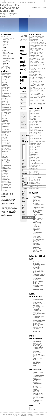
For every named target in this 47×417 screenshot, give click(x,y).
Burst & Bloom (37, 261)
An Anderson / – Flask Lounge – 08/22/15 (36, 82)
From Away (33, 118)
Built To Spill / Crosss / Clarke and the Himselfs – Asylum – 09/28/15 (37, 49)
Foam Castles (37, 206)
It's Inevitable (33, 122)
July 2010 (4, 153)
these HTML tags (24, 169)
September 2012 (6, 112)
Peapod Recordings (38, 270)
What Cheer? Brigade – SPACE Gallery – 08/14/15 (37, 98)
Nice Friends (36, 268)
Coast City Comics (38, 308)
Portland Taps (34, 152)
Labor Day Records (38, 266)
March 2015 (5, 85)
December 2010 (6, 145)
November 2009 (6, 165)
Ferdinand (36, 309)
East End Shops (34, 113)
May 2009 (4, 175)
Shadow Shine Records (37, 279)
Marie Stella (36, 228)
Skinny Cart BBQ (37, 321)
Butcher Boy (36, 200)
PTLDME (32, 155)
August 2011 (5, 132)
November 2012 (6, 109)
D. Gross (35, 203)
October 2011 (5, 129)
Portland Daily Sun (38, 346)
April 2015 (5, 84)
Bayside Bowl (37, 302)
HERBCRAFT (36, 213)
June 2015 (5, 81)
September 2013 (6, 96)
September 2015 (6, 76)
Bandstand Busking (38, 375)
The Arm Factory (37, 326)
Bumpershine (37, 378)
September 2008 (6, 187)
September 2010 (6, 150)
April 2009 (5, 176)
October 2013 (5, 95)
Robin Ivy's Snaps (35, 157)
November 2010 (6, 146)
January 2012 (5, 125)
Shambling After (34, 162)
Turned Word (36, 288)
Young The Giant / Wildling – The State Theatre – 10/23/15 (38, 43)
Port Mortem (36, 344)
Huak (34, 217)
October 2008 (5, 186)
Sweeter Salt (33, 169)
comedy (5, 39)
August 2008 (5, 189)
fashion (5, 42)
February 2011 (6, 142)
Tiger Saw (36, 243)
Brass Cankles (34, 112)
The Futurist (36, 396)
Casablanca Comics (38, 306)
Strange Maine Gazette (36, 163)
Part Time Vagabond (35, 135)
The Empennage (34, 171)
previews (5, 57)
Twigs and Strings (35, 180)
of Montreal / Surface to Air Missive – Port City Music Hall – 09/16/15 (37, 60)
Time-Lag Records (38, 327)
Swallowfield (33, 166)
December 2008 (6, 182)
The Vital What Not (35, 179)
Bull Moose (36, 305)
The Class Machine (38, 239)
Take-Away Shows (38, 393)
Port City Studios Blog (36, 138)
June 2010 (5, 154)
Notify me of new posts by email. (24, 213)
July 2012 (4, 115)
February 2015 (6, 87)
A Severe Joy (36, 196)
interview (5, 52)
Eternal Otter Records (39, 264)
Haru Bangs (36, 211)
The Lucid (36, 240)
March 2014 (5, 90)
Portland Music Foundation (37, 318)
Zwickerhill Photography (36, 330)
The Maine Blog (34, 173)
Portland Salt (33, 151)
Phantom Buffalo (37, 232)
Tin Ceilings (36, 244)
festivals (5, 44)
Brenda (35, 199)
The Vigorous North (35, 177)
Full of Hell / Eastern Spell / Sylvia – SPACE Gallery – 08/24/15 (37, 79)
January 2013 (5, 106)
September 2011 (6, 131)
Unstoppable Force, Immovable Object (35, 183)
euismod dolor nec (11, 202)
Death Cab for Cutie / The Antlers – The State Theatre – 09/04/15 (37, 68)
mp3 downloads (7, 53)
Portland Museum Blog (36, 146)
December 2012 (6, 107)
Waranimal (36, 247)
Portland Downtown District (37, 141)
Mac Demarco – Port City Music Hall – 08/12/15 (37, 101)
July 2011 (4, 134)
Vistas (34, 246)
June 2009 (5, 173)
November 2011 (6, 128)
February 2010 (6, 161)
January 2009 (5, 181)
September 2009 (6, 168)
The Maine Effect (34, 174)
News (3, 36)
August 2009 (5, 170)
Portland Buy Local (38, 316)
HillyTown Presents (8, 49)
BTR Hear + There (7, 38)
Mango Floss (36, 226)
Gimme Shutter (37, 383)
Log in (32, 408)
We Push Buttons (38, 289)
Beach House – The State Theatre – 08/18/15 (37, 92)
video (4, 66)
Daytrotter (36, 382)
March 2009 (5, 178)
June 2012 (5, 117)
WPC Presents (37, 362)
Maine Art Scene (37, 343)
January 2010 (5, 162)
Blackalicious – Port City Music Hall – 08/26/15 (36, 75)
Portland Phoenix (38, 347)
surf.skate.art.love (35, 165)
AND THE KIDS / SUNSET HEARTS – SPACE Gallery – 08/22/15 (37, 86)
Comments (43, 7)
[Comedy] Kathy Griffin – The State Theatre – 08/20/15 (38, 89)
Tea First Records (38, 284)
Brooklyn (5, 50)
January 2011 (5, 143)
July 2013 (4, 98)
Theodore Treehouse (39, 242)
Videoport (36, 328)
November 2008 (6, 184)
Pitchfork (35, 386)
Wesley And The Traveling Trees (37, 249)
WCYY (34, 359)
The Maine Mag (37, 352)
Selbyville (35, 233)
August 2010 (5, 151)
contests (5, 41)
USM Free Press (37, 358)
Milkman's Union (37, 231)
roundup (5, 60)
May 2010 (4, 156)
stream (4, 63)
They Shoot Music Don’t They (38, 401)
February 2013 (6, 104)
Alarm (34, 374)
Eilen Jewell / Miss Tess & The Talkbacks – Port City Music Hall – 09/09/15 (37, 64)
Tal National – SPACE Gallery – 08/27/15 (36, 72)
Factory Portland (34, 115)
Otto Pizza (36, 315)
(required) (24, 175)
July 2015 (4, 79)
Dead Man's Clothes (38, 204)
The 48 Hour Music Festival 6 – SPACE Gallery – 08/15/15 (38, 95)
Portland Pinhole (34, 148)
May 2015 (4, 82)
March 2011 (5, 140)
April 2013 (5, 101)
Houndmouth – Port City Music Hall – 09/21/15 (36, 53)
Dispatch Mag (37, 341)
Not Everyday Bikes (35, 132)
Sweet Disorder (34, 168)
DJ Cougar (36, 263)
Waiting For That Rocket (36, 185)
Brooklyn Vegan (37, 376)
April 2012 (5, 120)
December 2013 (6, 93)
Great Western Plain (38, 210)
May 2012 (4, 118)
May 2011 (4, 137)
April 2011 (5, 139)
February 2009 (6, 179)
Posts (35, 7)
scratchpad (6, 61)
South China (36, 236)
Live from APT (34, 124)
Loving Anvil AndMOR (39, 313)
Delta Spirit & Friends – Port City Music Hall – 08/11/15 (37, 104)
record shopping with (8, 58)
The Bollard (36, 351)
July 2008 (4, 190)
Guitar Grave (36, 312)
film (4, 46)
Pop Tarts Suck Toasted (37, 388)
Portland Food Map (35, 144)
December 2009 (6, 164)
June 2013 (5, 99)
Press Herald (36, 350)
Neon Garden (36, 267)
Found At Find (37, 310)
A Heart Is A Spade (38, 372)
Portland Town (34, 154)
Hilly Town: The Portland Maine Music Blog (10, 8)
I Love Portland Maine (36, 121)
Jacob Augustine (37, 218)
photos (4, 55)
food (4, 47)
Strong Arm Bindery (38, 324)
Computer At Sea (37, 202)
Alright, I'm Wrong (35, 110)
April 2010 (5, 157)
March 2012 (5, 121)
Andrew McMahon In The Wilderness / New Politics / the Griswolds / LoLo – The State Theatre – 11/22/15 (37, 38)
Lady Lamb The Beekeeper (37, 224)
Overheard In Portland (36, 133)
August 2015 (5, 78)
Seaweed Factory (35, 160)
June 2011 (5, 135)
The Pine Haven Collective (37, 176)
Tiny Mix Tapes (37, 403)
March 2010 (5, 159)
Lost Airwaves (34, 126)
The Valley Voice (37, 354)
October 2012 (5, 110)
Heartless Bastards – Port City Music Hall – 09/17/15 (37, 56)
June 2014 (5, 89)
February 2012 (6, 123)
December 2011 (6, 126)
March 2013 (5, 103)
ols (21, 119)
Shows (4, 68)
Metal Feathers (37, 229)
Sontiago (35, 235)
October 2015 (5, 74)
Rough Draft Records (39, 274)
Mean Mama (33, 129)
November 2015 (6, 73)
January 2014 (5, 92)
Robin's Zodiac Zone (35, 159)
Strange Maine (37, 323)
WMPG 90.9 (36, 361)
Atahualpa (30, 415)
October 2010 (5, 148)
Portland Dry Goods (35, 143)
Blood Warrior (37, 197)
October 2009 (5, 167)
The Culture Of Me (38, 394)
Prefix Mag (36, 390)
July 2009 (4, 171)
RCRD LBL (36, 392)
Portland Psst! (34, 149)
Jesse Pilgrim (37, 222)
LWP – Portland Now (35, 127)
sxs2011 (5, 64)
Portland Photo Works (39, 320)
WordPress (33, 409)
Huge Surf (33, 119)
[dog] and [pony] (34, 188)
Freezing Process (35, 116)
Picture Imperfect (34, 137)
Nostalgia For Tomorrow (36, 130)
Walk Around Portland (36, 187)
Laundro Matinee (37, 385)
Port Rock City (34, 140)
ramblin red (23, 124)
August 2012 (5, 114)
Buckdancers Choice (39, 303)
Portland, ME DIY (37, 348)
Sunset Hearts (37, 237)
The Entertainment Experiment (38, 286)
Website (25, 191)
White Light (36, 251)
